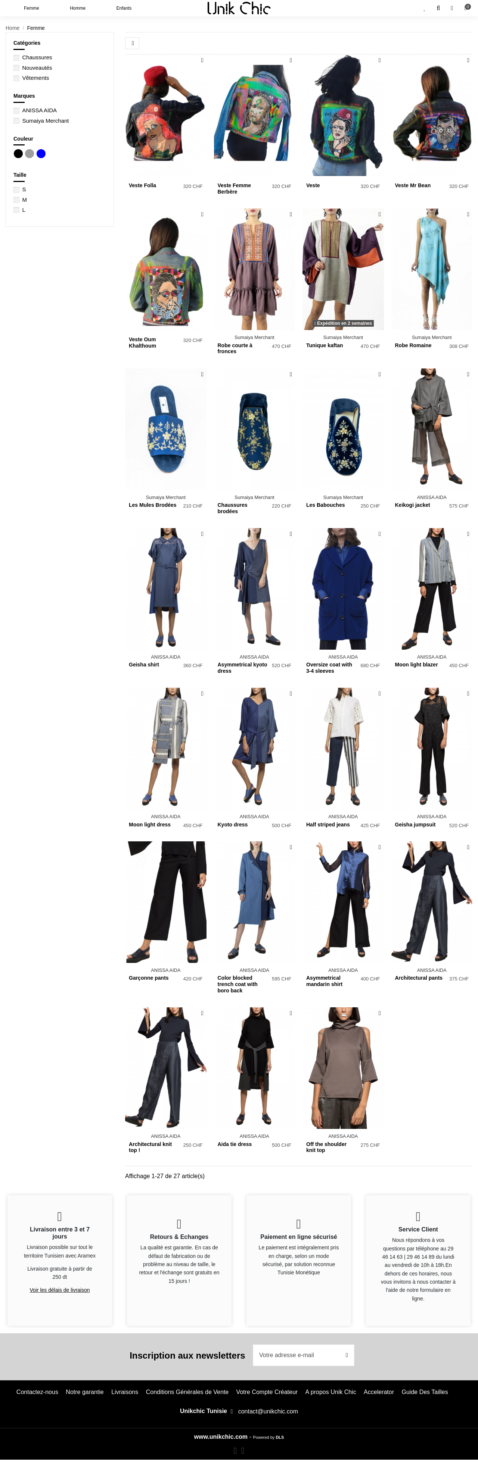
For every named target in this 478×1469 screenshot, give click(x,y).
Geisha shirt (144, 665)
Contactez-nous (37, 1392)
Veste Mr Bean (413, 185)
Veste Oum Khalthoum (142, 342)
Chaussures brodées (233, 508)
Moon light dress (150, 825)
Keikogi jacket (412, 505)
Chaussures (37, 57)
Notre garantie (84, 1392)
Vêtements (35, 78)
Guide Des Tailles (424, 1392)
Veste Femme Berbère (234, 188)
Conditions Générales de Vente (187, 1392)
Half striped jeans (328, 825)
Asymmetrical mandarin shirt (324, 981)
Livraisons (124, 1392)
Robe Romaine (413, 345)
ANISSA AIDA (39, 110)
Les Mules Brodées (153, 505)
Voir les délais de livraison (60, 1290)
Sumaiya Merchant (45, 120)
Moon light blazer (416, 665)
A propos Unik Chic (330, 1392)
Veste (313, 185)
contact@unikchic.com (268, 1411)
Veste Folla (142, 185)
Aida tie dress (235, 1144)
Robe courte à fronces (235, 348)
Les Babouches (325, 505)
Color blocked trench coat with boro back (238, 984)
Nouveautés (37, 68)
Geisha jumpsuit (415, 825)
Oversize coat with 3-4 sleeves (329, 668)
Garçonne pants (149, 978)
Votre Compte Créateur (267, 1392)
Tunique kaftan (324, 345)
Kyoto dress (233, 825)
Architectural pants (419, 978)
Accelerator (379, 1392)
